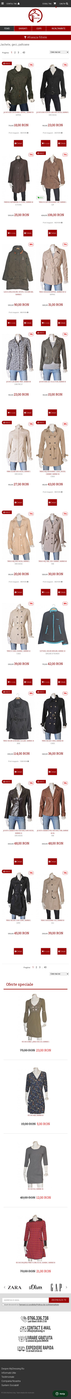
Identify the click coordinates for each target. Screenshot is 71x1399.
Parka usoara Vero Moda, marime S (18, 472)
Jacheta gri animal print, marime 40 (18, 382)
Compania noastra (11, 1381)
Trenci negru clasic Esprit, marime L (18, 921)
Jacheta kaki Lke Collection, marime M (52, 381)
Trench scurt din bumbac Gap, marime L (52, 203)
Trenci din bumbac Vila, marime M (52, 921)
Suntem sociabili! (10, 1385)
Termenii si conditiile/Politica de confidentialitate (39, 1305)
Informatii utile (8, 1373)
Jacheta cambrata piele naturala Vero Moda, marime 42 (18, 833)
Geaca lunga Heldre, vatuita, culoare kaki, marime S (18, 293)
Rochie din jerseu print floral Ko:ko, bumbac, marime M (35, 1262)
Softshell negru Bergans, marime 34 (52, 652)
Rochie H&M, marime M (35, 1115)
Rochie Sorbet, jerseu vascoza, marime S (35, 1041)
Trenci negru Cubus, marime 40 (52, 742)
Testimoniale (7, 1377)
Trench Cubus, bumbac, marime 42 (18, 652)
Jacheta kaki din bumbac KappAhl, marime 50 (18, 113)
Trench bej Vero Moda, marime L (18, 562)
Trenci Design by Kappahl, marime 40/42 (52, 293)
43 (24, 52)
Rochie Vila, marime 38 (35, 1189)
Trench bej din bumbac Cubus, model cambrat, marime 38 (53, 474)
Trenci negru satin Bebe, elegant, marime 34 (18, 742)
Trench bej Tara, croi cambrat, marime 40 (53, 562)
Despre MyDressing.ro (12, 1368)
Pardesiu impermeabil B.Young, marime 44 (18, 203)
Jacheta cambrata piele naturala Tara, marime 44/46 (52, 833)
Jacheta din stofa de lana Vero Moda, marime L (52, 113)
